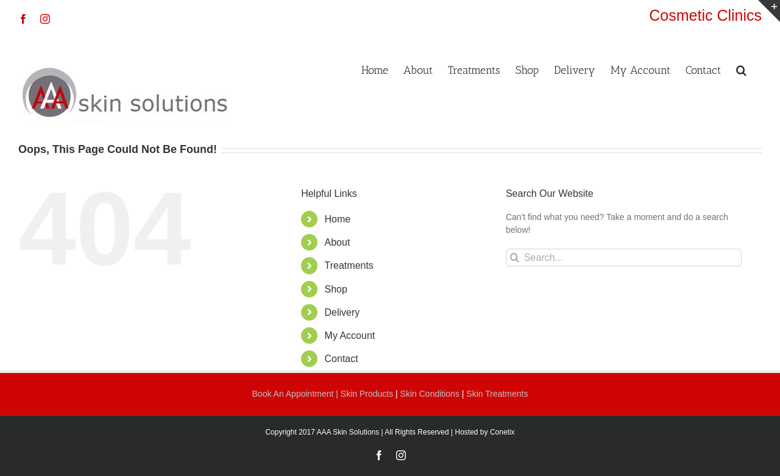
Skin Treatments (497, 394)
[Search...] (624, 257)
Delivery (342, 312)
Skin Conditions (431, 394)
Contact (341, 358)
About (337, 242)
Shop (336, 289)
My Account (350, 335)
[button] (741, 69)
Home (338, 219)
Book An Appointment (294, 394)
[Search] (514, 257)
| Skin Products (364, 394)
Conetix (502, 432)
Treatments (349, 265)
